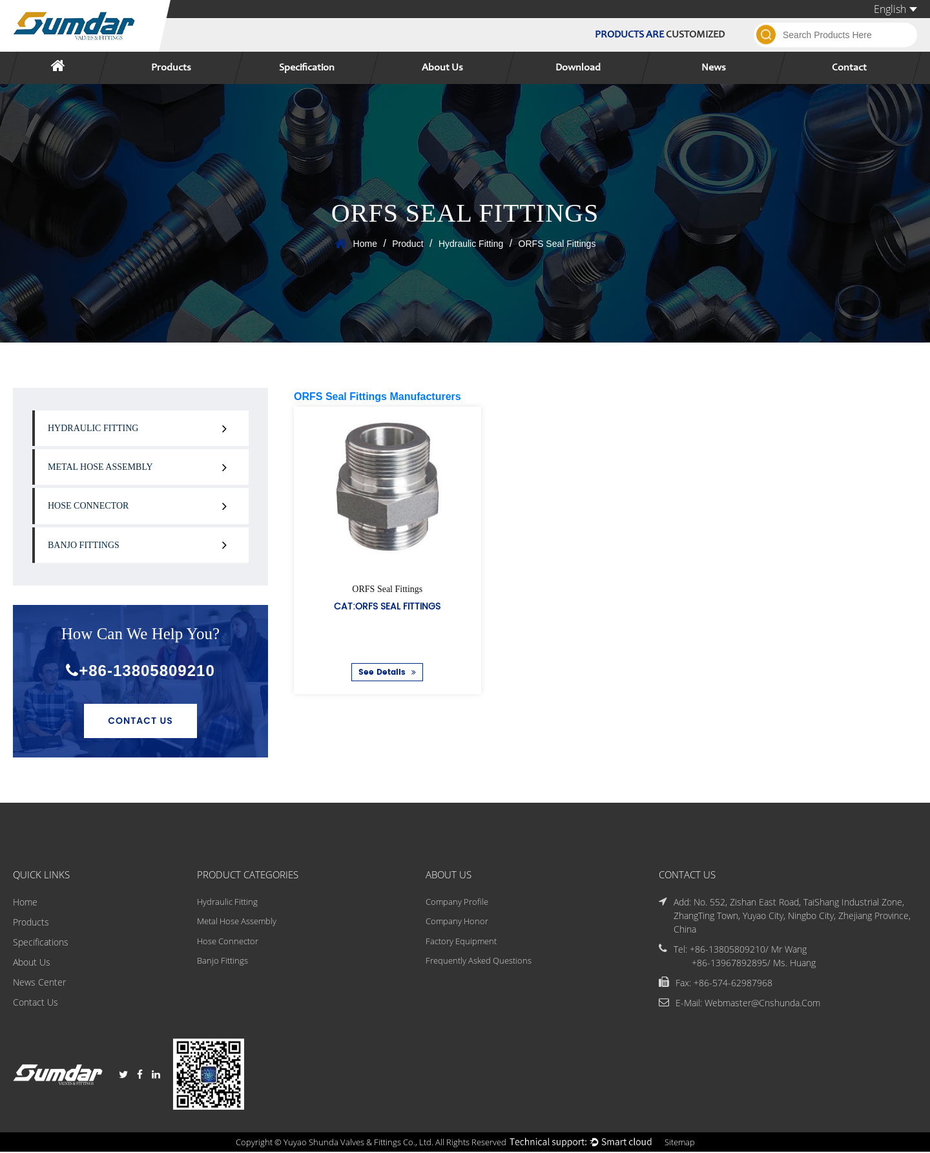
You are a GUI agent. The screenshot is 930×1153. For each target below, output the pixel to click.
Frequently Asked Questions (481, 963)
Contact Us (140, 720)
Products (171, 68)
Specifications (40, 942)
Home (365, 243)
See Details (387, 672)
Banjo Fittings (83, 545)
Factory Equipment (461, 942)
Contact (849, 68)
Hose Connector (88, 506)
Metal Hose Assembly (100, 467)
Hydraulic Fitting (471, 243)
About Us (442, 68)
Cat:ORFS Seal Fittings (387, 605)
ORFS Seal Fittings (387, 589)
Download (578, 68)
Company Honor (456, 922)
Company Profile (456, 902)
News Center (39, 983)
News (713, 68)
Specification (307, 68)
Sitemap (690, 1143)
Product (407, 243)
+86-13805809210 (140, 670)
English (895, 9)
